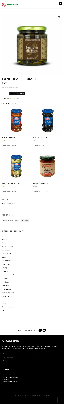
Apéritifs (4, 239)
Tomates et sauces (8, 307)
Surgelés (4, 303)
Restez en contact (27, 330)
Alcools (4, 236)
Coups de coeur (7, 253)
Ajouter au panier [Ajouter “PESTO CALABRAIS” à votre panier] (41, 191)
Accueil (5, 353)
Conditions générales (9, 357)
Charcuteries (6, 250)
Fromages (5, 268)
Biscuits (4, 243)
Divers (4, 257)
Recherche (25, 220)
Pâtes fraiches (6, 289)
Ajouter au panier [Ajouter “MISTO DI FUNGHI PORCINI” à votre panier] (9, 191)
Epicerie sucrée (6, 264)
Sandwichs (5, 300)
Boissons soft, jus (7, 246)
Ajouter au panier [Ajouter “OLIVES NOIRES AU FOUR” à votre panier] (41, 145)
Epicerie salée (14, 98)
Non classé (5, 282)
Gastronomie (6, 271)
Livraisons (6, 361)
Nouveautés (5, 285)
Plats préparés (6, 296)
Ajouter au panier (17, 93)
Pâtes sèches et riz (8, 293)
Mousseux (5, 278)
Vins (3, 310)
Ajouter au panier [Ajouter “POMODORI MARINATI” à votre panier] (9, 145)
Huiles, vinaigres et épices (10, 275)
